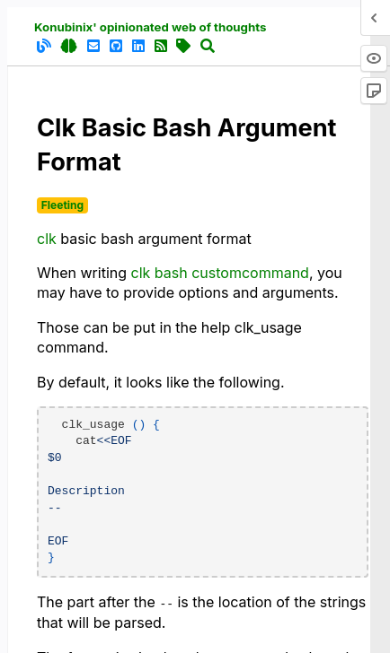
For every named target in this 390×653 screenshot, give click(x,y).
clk (47, 239)
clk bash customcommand (220, 273)
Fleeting (62, 205)
